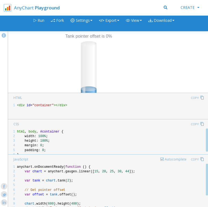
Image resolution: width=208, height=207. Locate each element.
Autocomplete (176, 159)
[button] (134, 23)
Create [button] (190, 7)
